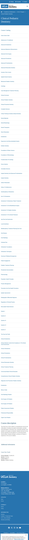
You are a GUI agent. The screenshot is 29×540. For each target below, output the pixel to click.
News (2, 499)
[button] (18, 1)
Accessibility (12, 532)
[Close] (26, 538)
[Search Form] (25, 1)
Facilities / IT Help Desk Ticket (7, 516)
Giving (2, 508)
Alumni (2, 506)
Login (21, 535)
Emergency (6, 532)
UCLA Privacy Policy (21, 532)
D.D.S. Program (20, 11)
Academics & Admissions (9, 11)
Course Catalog (5, 30)
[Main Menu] (27, 6)
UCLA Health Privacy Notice (12, 535)
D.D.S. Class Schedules (5, 517)
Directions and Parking (5, 519)
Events (2, 501)
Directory (3, 514)
